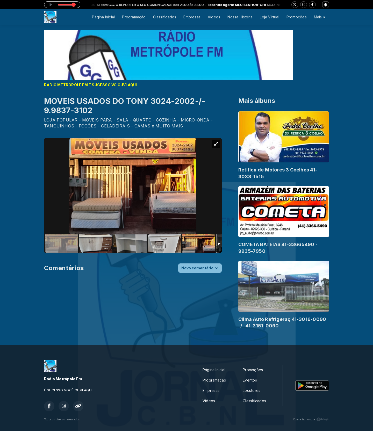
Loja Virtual (269, 17)
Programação (134, 17)
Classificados (164, 17)
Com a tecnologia (311, 419)
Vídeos (214, 17)
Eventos (250, 380)
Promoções (296, 17)
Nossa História (240, 17)
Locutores (251, 390)
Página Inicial (103, 17)
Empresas (191, 17)
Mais (319, 17)
